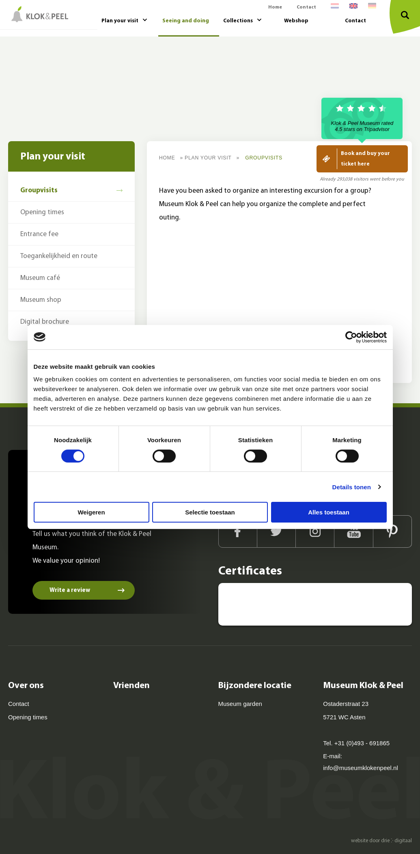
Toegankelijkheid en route (58, 256)
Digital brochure (44, 321)
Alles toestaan (328, 512)
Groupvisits (39, 190)
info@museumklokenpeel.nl (360, 767)
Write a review (70, 590)
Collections (238, 21)
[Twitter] (276, 531)
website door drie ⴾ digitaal (381, 840)
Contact (306, 7)
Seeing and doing (185, 21)
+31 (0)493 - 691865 (362, 743)
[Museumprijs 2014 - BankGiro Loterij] (385, 604)
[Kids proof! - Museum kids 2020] (338, 604)
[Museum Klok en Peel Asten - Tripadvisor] (245, 604)
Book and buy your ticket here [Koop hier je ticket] (365, 159)
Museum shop (40, 300)
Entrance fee (39, 234)
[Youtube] (353, 531)
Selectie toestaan (210, 512)
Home (275, 7)
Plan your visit (119, 21)
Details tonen (351, 487)
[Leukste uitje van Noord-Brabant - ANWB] (292, 604)
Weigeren (91, 512)
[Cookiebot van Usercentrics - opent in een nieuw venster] (351, 337)
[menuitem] (334, 7)
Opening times (42, 212)
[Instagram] (315, 531)
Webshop (296, 21)
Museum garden (240, 703)
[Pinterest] (392, 531)
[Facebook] (237, 531)
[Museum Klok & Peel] (38, 14)
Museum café (40, 278)
